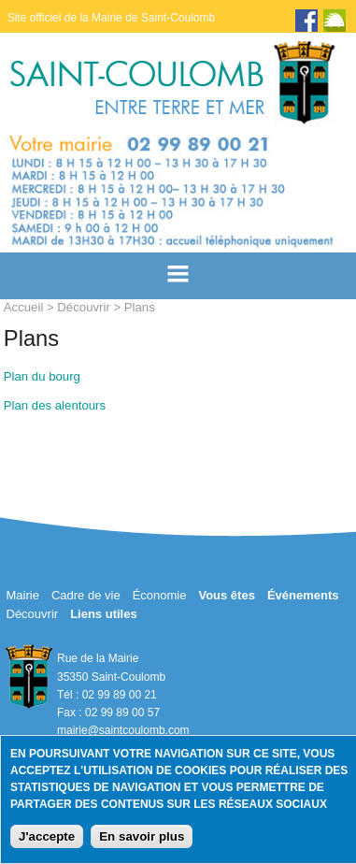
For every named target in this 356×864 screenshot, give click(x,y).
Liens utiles (103, 614)
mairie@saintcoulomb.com (123, 730)
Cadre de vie (86, 595)
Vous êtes (226, 595)
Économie (160, 595)
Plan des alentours (55, 405)
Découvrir (83, 307)
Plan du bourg (42, 376)
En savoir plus (141, 836)
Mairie (23, 595)
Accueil (24, 307)
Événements (303, 595)
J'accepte (47, 836)
